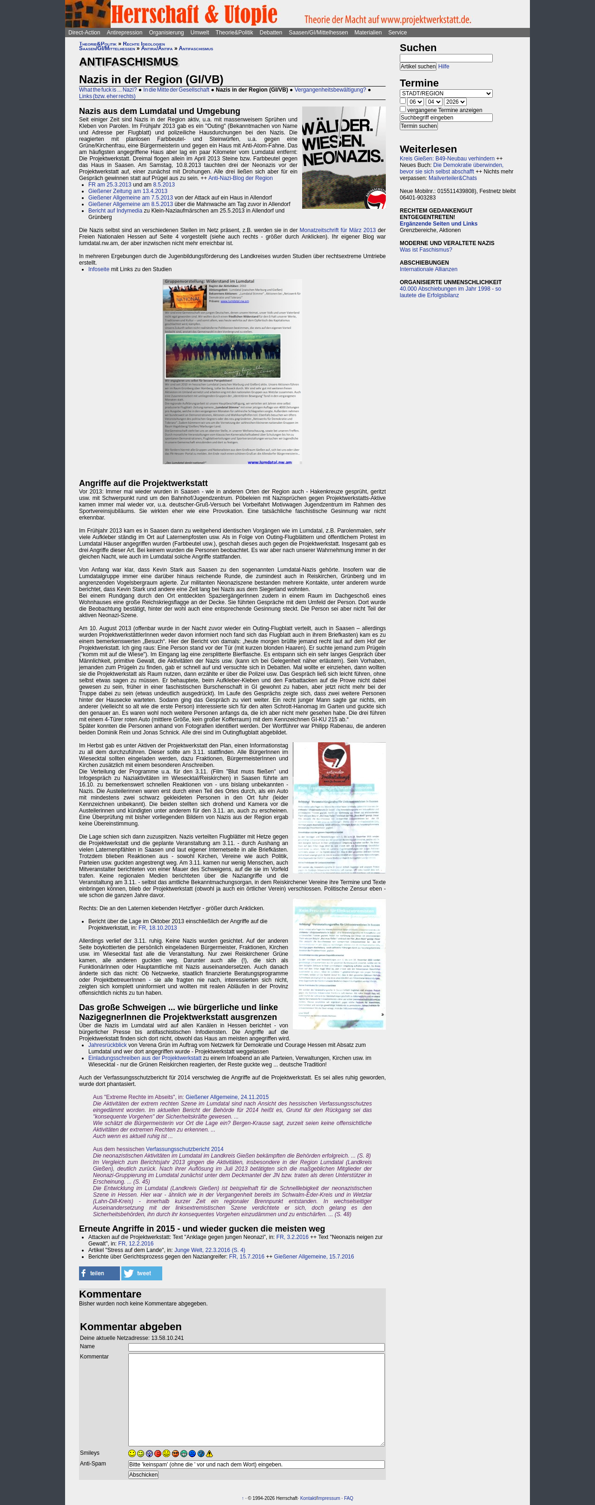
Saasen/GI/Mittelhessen (318, 32)
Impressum (328, 1498)
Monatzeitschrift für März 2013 (338, 230)
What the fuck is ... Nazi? (108, 90)
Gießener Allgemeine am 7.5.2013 (130, 197)
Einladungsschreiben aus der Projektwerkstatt (144, 1058)
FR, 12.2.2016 (135, 1243)
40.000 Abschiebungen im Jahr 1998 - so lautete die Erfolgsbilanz (450, 292)
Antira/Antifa (156, 48)
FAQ (348, 1498)
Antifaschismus (196, 48)
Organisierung (166, 32)
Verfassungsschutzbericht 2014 (185, 1149)
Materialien (368, 32)
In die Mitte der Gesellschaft (176, 90)
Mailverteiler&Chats (453, 178)
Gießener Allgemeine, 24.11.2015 (227, 1097)
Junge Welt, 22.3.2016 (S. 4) (209, 1250)
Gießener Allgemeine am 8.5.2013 (130, 204)
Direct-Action (84, 32)
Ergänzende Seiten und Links (438, 223)
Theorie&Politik (234, 32)
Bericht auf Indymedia (115, 210)
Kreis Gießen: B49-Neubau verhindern (447, 158)
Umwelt (200, 32)
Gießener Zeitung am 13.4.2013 (127, 191)
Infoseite (98, 269)
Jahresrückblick (107, 1045)
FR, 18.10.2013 (158, 928)
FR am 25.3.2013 (110, 184)
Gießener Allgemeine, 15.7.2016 (314, 1256)
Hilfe (444, 66)
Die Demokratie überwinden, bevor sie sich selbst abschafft (451, 168)
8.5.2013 (164, 184)
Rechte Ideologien (144, 43)
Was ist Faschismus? (426, 249)
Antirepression (125, 32)
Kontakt (308, 1498)
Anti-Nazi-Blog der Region (240, 178)
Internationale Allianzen (428, 269)
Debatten (271, 32)
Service (397, 32)
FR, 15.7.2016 (246, 1256)
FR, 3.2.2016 (293, 1237)
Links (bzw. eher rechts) (107, 96)
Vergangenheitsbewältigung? (330, 90)
